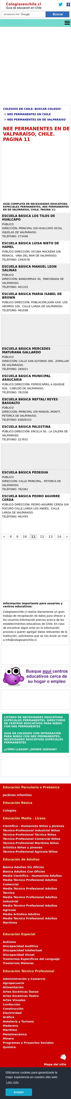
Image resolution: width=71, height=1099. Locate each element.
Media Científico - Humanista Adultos (32, 875)
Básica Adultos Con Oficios (24, 871)
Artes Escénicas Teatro (21, 996)
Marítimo (10, 1030)
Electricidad (12, 1013)
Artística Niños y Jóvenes (22, 847)
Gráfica (8, 1017)
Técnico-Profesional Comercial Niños (31, 839)
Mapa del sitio (55, 1064)
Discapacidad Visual (18, 954)
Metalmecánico (15, 1034)
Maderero (10, 1025)
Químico (9, 1047)
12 (42, 537)
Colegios (9, 810)
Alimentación (13, 987)
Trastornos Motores (18, 963)
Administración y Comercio (24, 979)
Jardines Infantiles (17, 795)
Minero (8, 1038)
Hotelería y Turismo (18, 1021)
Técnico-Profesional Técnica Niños (29, 834)
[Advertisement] (35, 64)
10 (25, 537)
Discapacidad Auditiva (20, 946)
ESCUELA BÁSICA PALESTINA (26, 427)
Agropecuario (13, 983)
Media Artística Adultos (21, 914)
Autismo (9, 942)
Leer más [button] (12, 1082)
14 (59, 537)
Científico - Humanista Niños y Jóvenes (33, 826)
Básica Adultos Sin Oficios (23, 867)
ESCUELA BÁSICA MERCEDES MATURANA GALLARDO (26, 350)
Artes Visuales (14, 1000)
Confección (11, 1004)
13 (50, 537)
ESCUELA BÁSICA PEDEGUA (25, 472)
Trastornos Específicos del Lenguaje (31, 959)
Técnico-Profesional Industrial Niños (31, 830)
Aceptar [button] (19, 1092)
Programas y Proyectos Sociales (28, 1042)
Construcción (13, 1008)
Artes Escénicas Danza (20, 991)
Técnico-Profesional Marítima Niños (31, 843)
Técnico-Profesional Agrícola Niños (30, 851)
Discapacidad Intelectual (22, 950)
